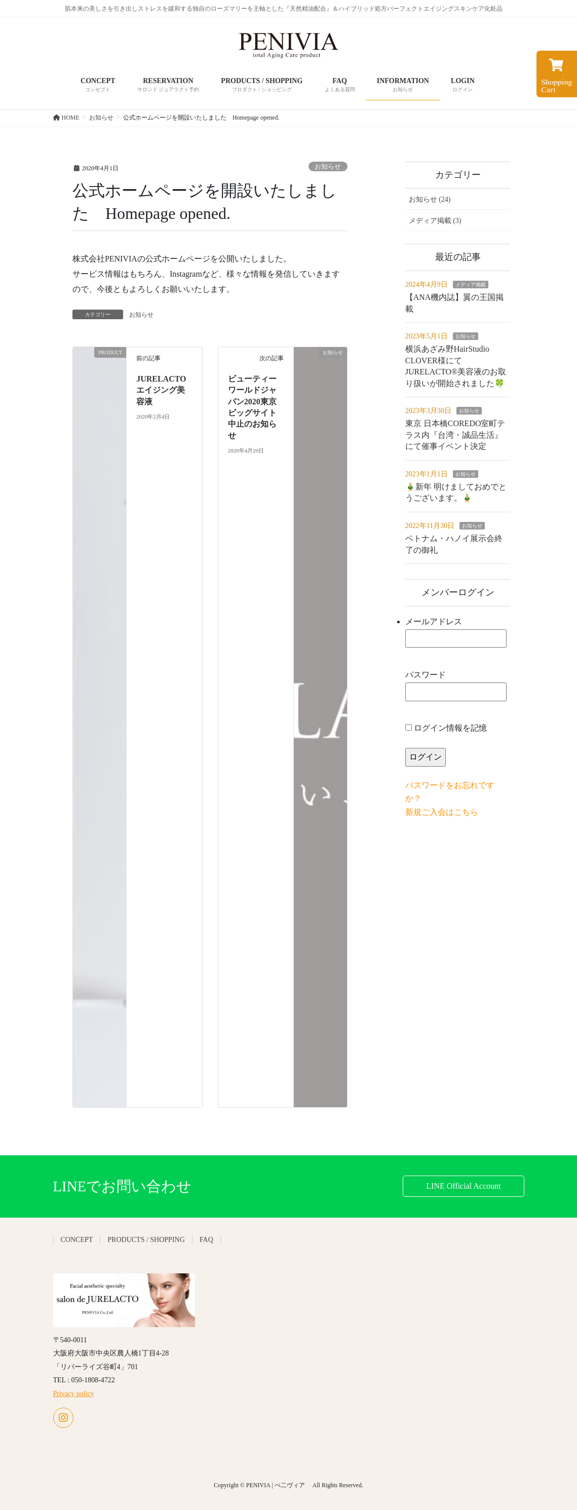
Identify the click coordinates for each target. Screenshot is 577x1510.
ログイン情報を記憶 (446, 728)
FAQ (206, 1239)
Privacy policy (73, 1394)
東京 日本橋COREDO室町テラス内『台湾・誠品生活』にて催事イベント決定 (455, 434)
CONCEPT (77, 1239)
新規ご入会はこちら (441, 812)
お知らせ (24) (430, 199)
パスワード (456, 685)
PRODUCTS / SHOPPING (145, 1239)
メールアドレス (456, 632)
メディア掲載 (470, 284)
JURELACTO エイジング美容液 (161, 390)
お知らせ (328, 166)
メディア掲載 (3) (435, 220)
